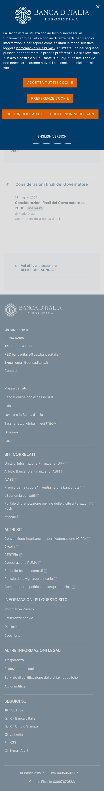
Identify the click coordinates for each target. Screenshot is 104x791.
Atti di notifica (15, 686)
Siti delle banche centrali (23, 571)
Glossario (11, 432)
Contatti (10, 371)
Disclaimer (12, 627)
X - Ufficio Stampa (21, 726)
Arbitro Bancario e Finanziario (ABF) (32, 471)
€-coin (9, 546)
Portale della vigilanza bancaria (28, 578)
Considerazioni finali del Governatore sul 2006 (50, 205)
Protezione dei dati (19, 669)
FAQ (7, 441)
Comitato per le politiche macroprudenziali (37, 587)
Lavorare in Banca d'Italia (23, 415)
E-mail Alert (16, 750)
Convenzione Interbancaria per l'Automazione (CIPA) (45, 538)
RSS (10, 742)
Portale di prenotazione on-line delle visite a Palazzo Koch (45, 506)
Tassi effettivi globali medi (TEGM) (31, 423)
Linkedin (13, 734)
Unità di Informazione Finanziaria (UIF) (34, 463)
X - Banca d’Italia (19, 718)
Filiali (8, 406)
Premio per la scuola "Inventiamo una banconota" (42, 487)
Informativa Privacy (19, 609)
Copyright (12, 635)
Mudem (10, 516)
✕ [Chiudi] (98, 6)
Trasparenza (14, 660)
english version (52, 139)
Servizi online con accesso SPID (29, 397)
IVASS (9, 479)
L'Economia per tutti (19, 495)
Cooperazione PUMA (20, 562)
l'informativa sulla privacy (35, 48)
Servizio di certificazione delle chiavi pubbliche (41, 677)
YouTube (13, 710)
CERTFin (11, 555)
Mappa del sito (15, 388)
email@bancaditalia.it (31, 362)
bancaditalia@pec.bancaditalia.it (36, 354)
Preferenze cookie (18, 618)
